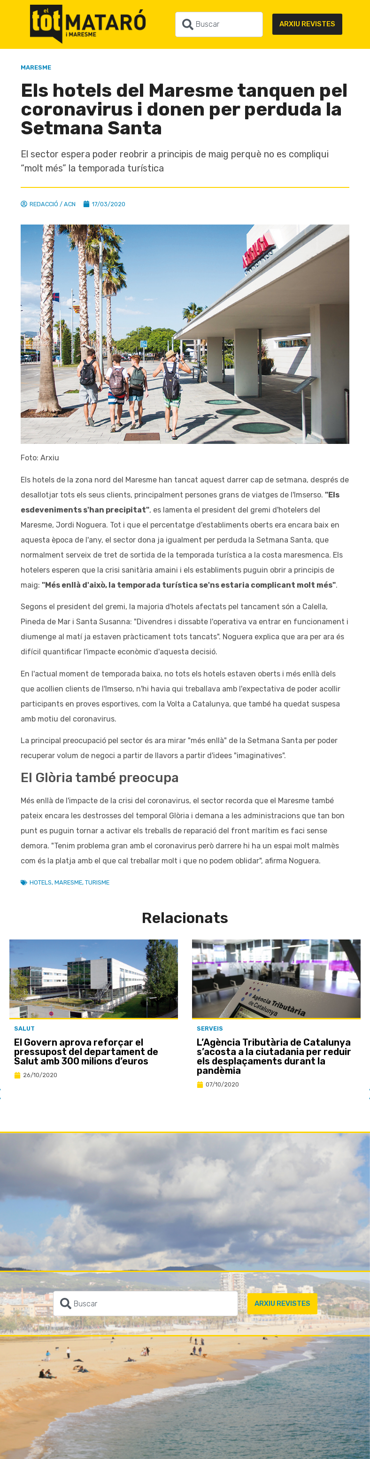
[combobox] (219, 24)
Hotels (41, 882)
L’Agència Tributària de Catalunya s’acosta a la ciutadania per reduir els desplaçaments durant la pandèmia (274, 1056)
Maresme (36, 67)
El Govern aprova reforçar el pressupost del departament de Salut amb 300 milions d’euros (86, 1052)
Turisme (97, 882)
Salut (24, 1028)
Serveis (210, 1028)
